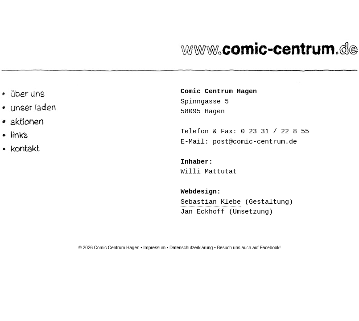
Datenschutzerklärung (191, 247)
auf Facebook (266, 247)
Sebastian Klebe (211, 202)
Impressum (154, 247)
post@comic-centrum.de (255, 142)
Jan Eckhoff (203, 212)
